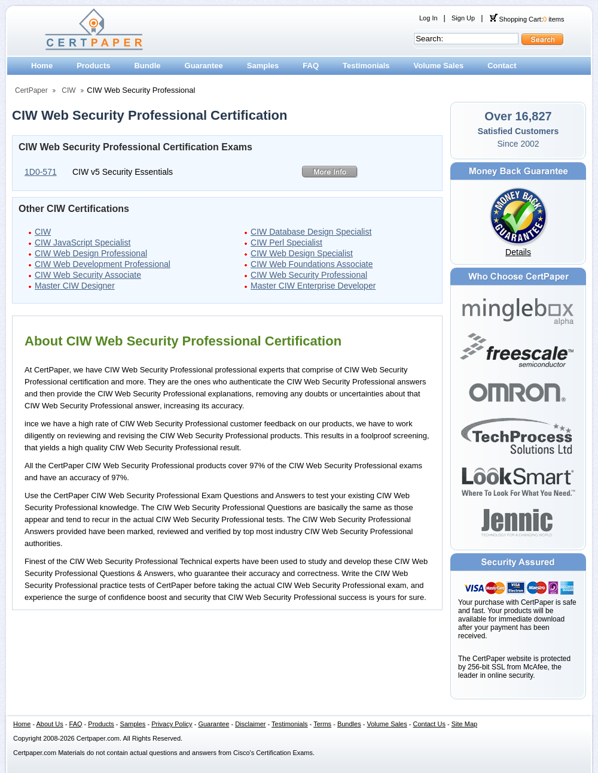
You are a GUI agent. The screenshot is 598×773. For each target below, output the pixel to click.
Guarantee (204, 65)
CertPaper (31, 90)
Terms (322, 723)
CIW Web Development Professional (102, 264)
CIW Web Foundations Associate (312, 264)
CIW (68, 90)
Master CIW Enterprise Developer (313, 285)
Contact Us (429, 723)
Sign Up (463, 18)
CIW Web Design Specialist (302, 253)
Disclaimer (250, 723)
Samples (263, 65)
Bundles (349, 723)
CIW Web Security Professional (309, 275)
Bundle (147, 65)
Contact (501, 65)
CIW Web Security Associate (88, 275)
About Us (49, 723)
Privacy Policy (171, 723)
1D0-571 (41, 172)
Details (518, 252)
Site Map (464, 723)
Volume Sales (439, 65)
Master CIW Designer (75, 285)
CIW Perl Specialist (286, 242)
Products (93, 65)
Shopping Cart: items (527, 19)
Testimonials (366, 65)
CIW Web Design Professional (91, 253)
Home (42, 65)
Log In (428, 18)
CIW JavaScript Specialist (82, 242)
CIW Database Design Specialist (311, 232)
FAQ (311, 65)
